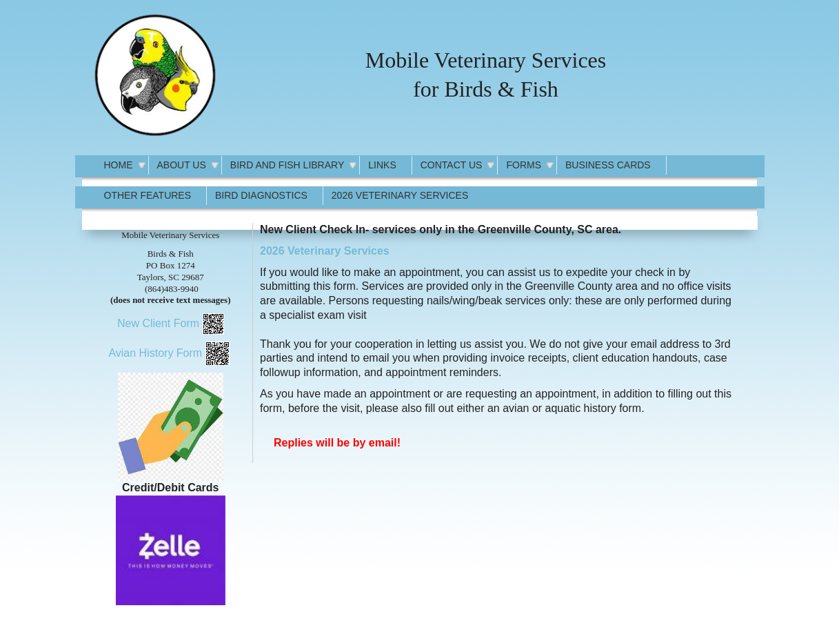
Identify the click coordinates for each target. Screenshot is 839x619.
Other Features (148, 195)
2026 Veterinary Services (400, 195)
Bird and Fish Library (287, 164)
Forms (523, 164)
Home (118, 164)
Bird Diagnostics (261, 195)
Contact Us (452, 164)
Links (382, 164)
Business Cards (608, 164)
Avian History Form (155, 353)
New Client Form (158, 323)
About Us (181, 164)
